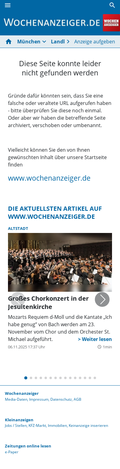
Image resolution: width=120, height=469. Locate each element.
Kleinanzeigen (19, 420)
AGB (77, 399)
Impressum (38, 399)
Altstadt (18, 228)
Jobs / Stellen (16, 425)
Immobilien (57, 425)
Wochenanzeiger (22, 393)
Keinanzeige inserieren (88, 425)
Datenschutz (61, 399)
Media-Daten (16, 399)
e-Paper (11, 452)
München (29, 41)
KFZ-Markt (37, 425)
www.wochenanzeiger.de (49, 178)
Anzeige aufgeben (94, 41)
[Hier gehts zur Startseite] (10, 41)
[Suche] (112, 5)
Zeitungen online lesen (28, 446)
